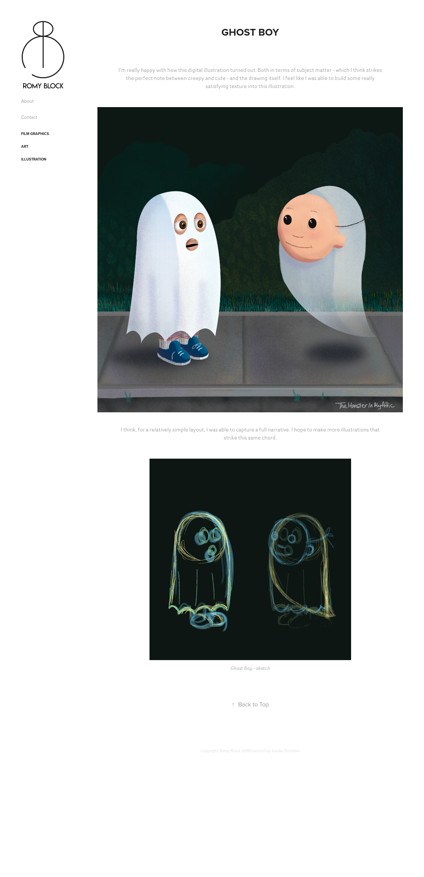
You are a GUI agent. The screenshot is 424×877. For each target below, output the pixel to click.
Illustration (33, 159)
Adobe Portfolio (285, 750)
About (27, 101)
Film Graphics (35, 133)
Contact (29, 117)
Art (24, 146)
